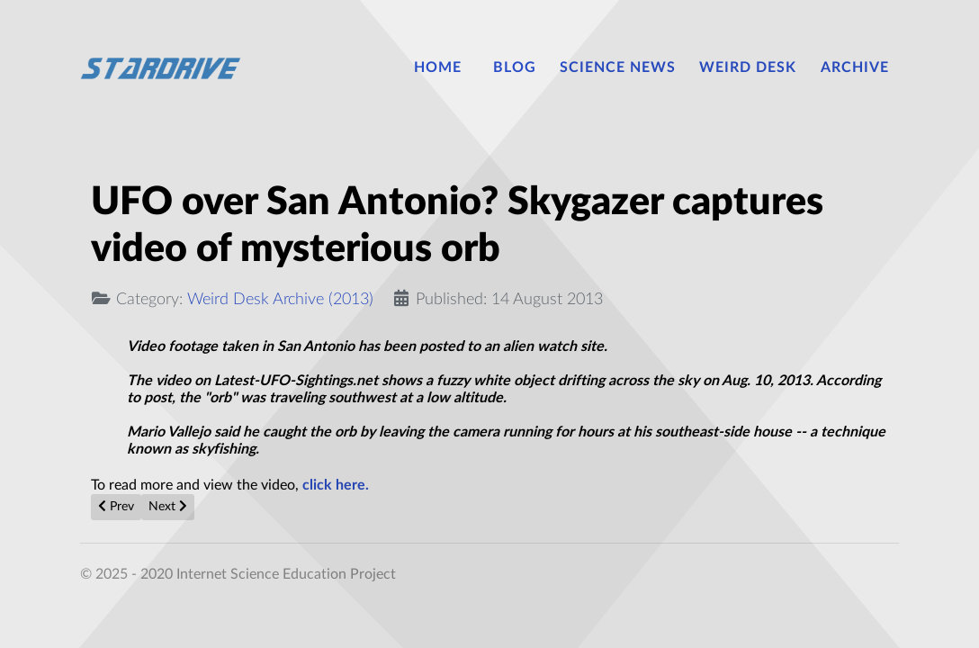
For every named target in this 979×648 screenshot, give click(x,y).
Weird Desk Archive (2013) (280, 299)
